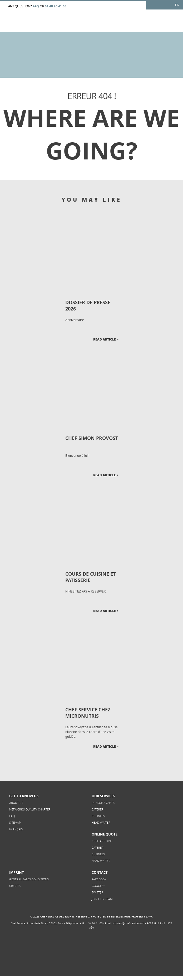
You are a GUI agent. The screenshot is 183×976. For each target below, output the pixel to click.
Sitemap (15, 822)
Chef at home (102, 841)
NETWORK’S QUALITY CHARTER (30, 809)
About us (16, 803)
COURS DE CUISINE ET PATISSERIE (90, 577)
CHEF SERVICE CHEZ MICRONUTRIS (87, 712)
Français (16, 829)
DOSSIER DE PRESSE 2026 (87, 305)
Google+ (98, 886)
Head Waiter (101, 822)
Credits (15, 886)
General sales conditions (29, 879)
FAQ (12, 816)
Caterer (97, 809)
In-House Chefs (103, 803)
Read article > (105, 339)
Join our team (102, 899)
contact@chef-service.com (128, 923)
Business (98, 816)
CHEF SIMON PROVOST (91, 438)
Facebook (99, 879)
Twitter (97, 892)
